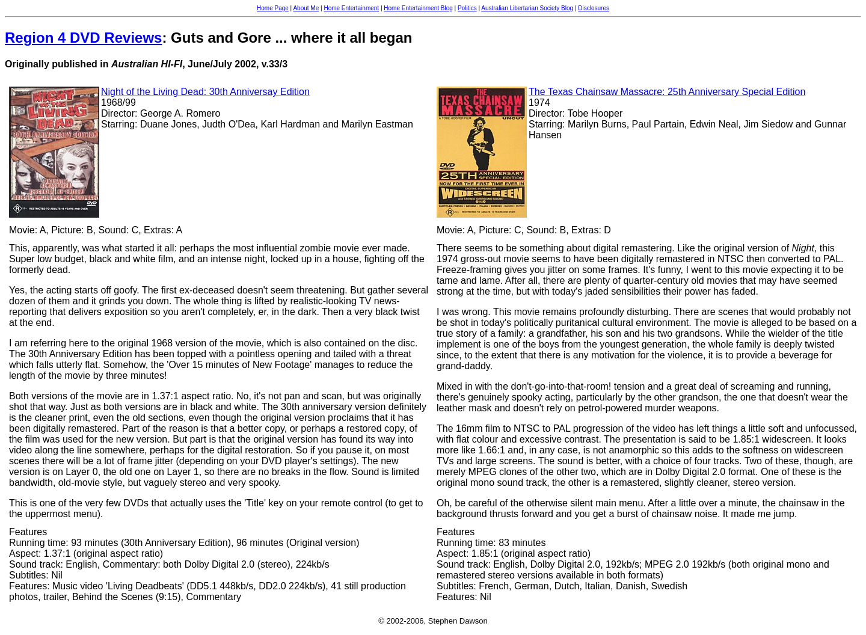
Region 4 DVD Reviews (83, 37)
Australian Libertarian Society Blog (527, 8)
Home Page (273, 8)
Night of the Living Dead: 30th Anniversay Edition (205, 92)
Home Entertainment (351, 8)
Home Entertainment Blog (418, 8)
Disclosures (593, 8)
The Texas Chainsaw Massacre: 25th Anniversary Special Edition (667, 92)
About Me (306, 8)
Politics (467, 8)
